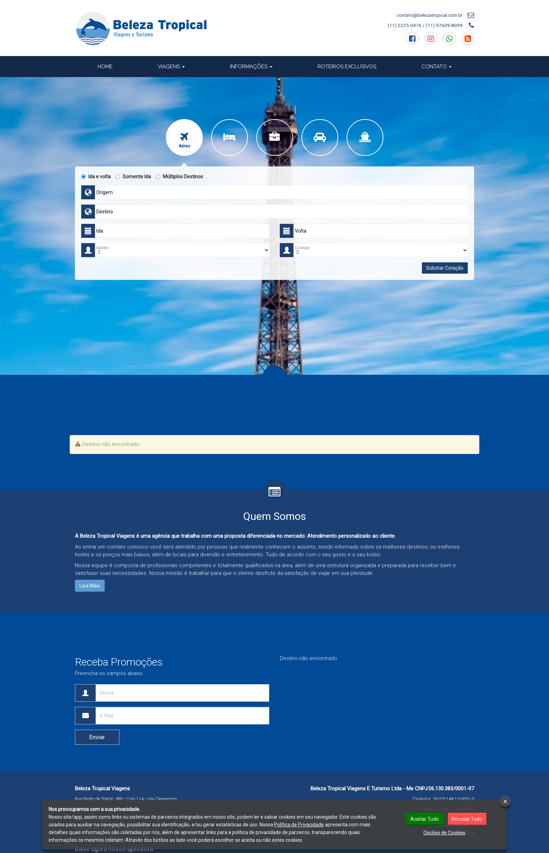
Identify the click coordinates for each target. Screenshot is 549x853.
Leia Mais (89, 586)
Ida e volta (96, 176)
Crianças (302, 248)
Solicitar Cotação (445, 268)
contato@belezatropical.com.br (430, 15)
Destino (104, 211)
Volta (300, 231)
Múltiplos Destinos (179, 176)
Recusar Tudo (467, 819)
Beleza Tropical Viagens (102, 788)
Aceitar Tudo (424, 819)
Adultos (102, 248)
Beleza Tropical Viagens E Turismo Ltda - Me (362, 788)
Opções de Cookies (444, 832)
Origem (104, 192)
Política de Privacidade (299, 824)
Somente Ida (133, 176)
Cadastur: (443, 799)
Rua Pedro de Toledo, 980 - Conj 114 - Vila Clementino (126, 799)
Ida (99, 231)
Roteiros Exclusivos (347, 66)
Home (105, 66)
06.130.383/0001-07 (451, 788)
